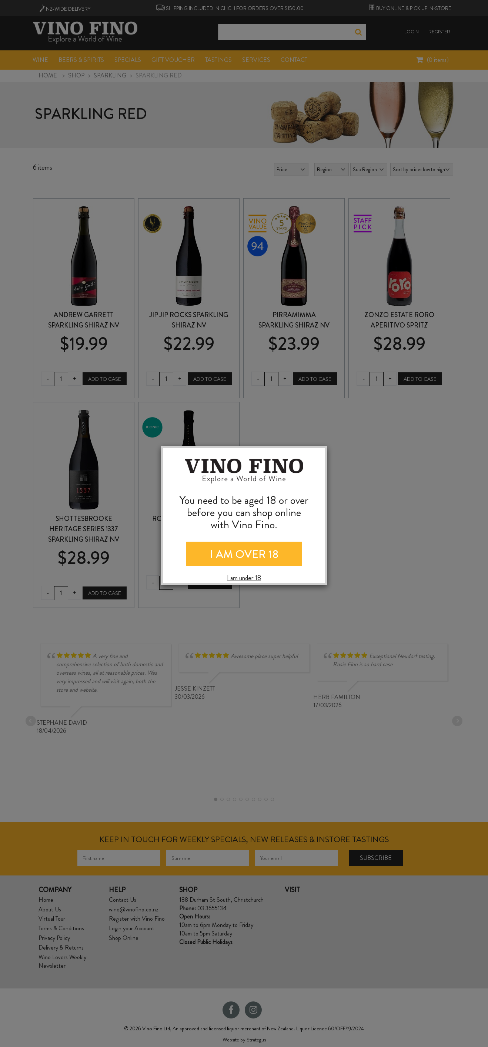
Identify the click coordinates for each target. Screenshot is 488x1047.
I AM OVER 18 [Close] (244, 554)
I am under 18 (244, 578)
